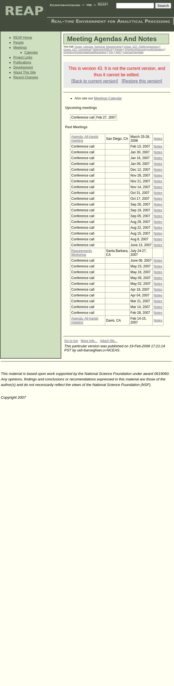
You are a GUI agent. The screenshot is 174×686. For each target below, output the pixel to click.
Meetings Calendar (108, 98)
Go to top (71, 341)
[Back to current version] (94, 81)
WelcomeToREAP (103, 49)
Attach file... (108, 341)
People (18, 42)
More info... (89, 341)
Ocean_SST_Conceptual (77, 49)
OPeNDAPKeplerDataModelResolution (84, 52)
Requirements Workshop (81, 253)
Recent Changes (25, 77)
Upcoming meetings (81, 108)
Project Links (22, 57)
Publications (22, 62)
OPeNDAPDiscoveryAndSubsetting (144, 49)
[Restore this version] (142, 81)
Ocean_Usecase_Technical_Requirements (98, 46)
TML (110, 52)
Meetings (20, 47)
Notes (157, 139)
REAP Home (22, 38)
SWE (118, 52)
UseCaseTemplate (133, 52)
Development (23, 67)
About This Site (24, 72)
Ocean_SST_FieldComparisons (141, 46)
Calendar (31, 52)
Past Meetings (76, 127)
